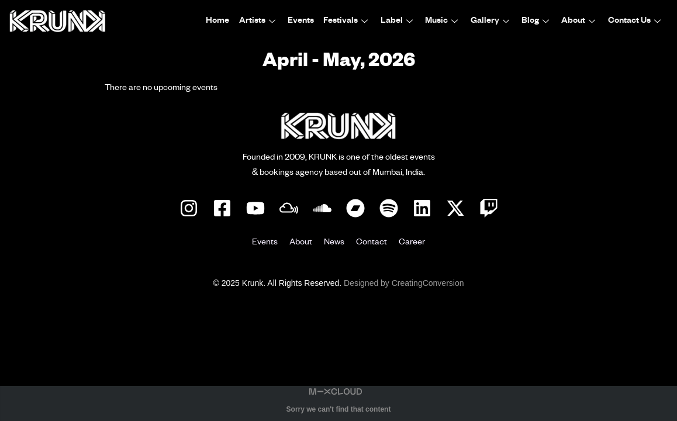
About (580, 21)
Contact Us (636, 21)
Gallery (492, 21)
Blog (537, 21)
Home (220, 21)
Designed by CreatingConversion (404, 283)
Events (302, 21)
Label (399, 21)
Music (444, 21)
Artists (260, 21)
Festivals (348, 21)
